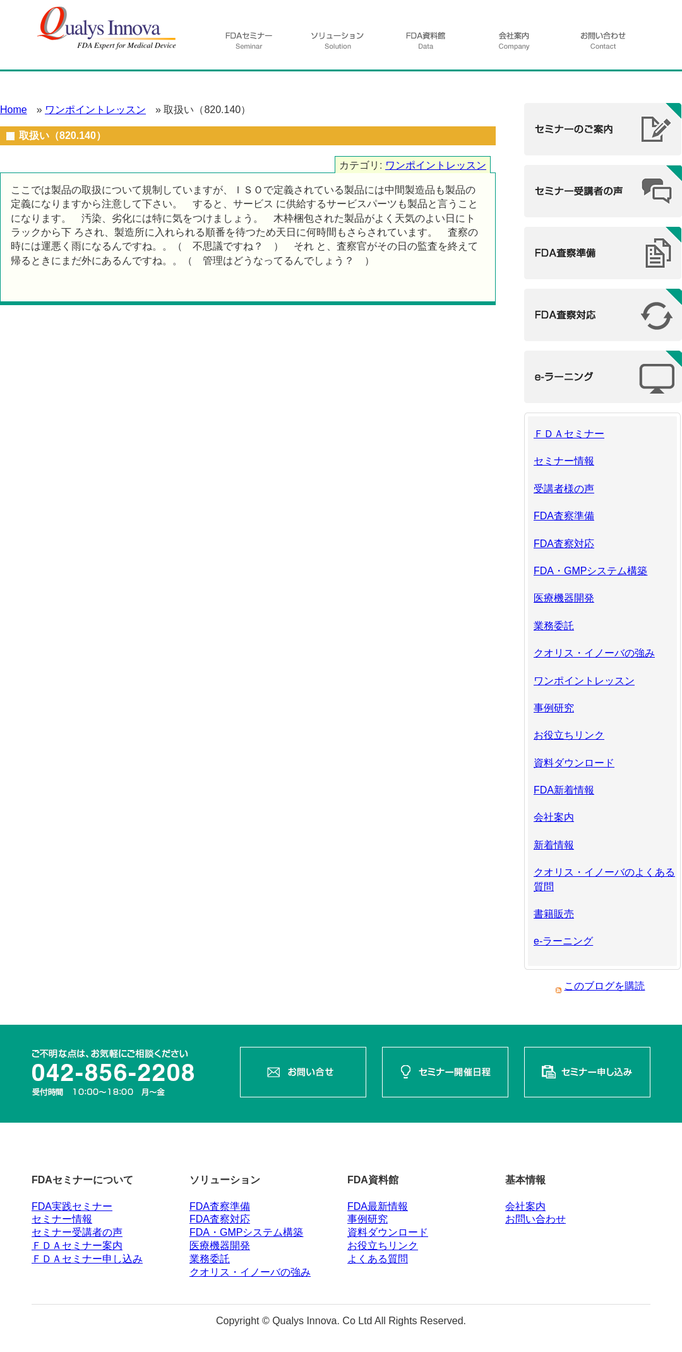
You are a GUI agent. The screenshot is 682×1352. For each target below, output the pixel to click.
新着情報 (554, 845)
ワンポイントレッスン (95, 109)
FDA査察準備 (564, 515)
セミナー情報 (564, 461)
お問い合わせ (602, 44)
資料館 (427, 44)
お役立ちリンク (569, 735)
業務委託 (554, 625)
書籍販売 (554, 913)
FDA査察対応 (564, 543)
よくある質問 (377, 1258)
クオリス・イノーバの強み (594, 653)
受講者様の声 (564, 488)
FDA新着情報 (564, 790)
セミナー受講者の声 (77, 1232)
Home (13, 109)
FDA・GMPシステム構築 (590, 570)
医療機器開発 (564, 598)
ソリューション (337, 44)
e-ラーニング (563, 941)
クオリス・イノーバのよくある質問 (604, 879)
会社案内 (513, 44)
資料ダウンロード (574, 762)
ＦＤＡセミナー (569, 433)
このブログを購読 (604, 986)
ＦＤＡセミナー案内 (77, 1245)
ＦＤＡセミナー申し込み (87, 1258)
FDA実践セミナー (72, 1206)
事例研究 (554, 708)
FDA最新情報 (377, 1206)
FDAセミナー (249, 44)
